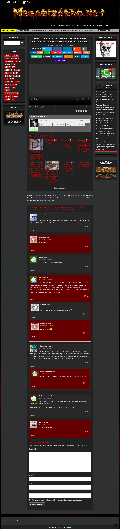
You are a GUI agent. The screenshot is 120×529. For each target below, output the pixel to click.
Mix (40, 53)
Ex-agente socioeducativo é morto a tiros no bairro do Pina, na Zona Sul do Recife (36, 155)
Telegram (67, 53)
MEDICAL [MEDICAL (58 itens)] (17, 82)
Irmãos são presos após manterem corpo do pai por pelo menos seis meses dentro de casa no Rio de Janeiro (52, 177)
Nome (31, 475)
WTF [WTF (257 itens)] (13, 99)
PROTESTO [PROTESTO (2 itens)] (14, 85)
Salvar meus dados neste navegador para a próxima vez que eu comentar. (57, 500)
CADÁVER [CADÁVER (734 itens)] (7, 67)
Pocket (77, 53)
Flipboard (56, 53)
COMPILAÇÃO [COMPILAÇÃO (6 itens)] (8, 70)
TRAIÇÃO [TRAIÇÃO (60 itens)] (7, 99)
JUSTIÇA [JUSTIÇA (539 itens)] (11, 79)
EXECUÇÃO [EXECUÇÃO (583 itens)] (17, 70)
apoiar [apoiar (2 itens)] (7, 58)
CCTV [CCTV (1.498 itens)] (13, 67)
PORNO (107, 25)
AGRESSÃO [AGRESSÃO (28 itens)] (15, 55)
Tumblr (46, 56)
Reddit (77, 49)
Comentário (33, 449)
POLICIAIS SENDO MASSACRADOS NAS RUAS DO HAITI (52, 143)
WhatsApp (36, 56)
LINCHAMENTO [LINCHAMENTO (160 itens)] (9, 82)
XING (77, 56)
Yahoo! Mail (60, 60)
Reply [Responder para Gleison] (32, 270)
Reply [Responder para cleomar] (32, 230)
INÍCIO (53, 25)
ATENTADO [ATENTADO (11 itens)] (18, 61)
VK (84, 49)
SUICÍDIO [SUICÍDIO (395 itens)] (7, 90)
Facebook (57, 49)
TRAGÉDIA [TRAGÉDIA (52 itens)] (15, 96)
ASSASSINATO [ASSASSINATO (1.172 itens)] (15, 58)
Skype (85, 56)
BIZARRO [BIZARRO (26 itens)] (7, 64)
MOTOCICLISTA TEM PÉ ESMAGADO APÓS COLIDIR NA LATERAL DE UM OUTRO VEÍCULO (60, 40)
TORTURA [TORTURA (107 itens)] (7, 96)
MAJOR (51, 45)
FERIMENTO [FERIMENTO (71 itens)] (8, 73)
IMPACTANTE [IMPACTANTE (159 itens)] (16, 76)
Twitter (47, 49)
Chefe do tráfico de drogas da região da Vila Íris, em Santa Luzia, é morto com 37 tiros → (77, 196)
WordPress (57, 56)
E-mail (31, 483)
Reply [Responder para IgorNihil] (33, 318)
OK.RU (86, 53)
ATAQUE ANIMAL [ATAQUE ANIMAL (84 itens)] (9, 61)
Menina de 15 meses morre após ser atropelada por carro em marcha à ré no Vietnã (105, 97)
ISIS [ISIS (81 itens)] (6, 79)
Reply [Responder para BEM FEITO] (32, 250)
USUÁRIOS (85, 25)
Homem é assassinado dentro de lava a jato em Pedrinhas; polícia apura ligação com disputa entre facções (105, 110)
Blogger (68, 56)
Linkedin (68, 49)
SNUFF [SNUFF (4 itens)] (14, 88)
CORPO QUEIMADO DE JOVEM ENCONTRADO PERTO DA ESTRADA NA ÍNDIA (68, 167)
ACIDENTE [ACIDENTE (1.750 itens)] (7, 55)
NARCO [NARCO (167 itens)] (7, 85)
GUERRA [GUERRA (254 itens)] (15, 73)
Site (30, 492)
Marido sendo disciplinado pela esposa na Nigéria (84, 165)
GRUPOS (114, 25)
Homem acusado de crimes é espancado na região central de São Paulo (105, 146)
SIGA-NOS (99, 25)
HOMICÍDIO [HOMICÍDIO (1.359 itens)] (8, 76)
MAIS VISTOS (75, 25)
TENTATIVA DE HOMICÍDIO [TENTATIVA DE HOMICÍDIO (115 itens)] (11, 93)
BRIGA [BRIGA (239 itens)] (14, 64)
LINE (47, 53)
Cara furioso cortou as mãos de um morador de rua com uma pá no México (68, 144)
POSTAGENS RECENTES (64, 25)
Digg (33, 53)
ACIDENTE (63, 188)
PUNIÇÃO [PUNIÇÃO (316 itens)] (7, 88)
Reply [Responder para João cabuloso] (32, 366)
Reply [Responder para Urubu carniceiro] (33, 386)
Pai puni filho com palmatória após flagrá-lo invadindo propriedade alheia (105, 121)
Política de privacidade (10, 521)
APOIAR (92, 25)
